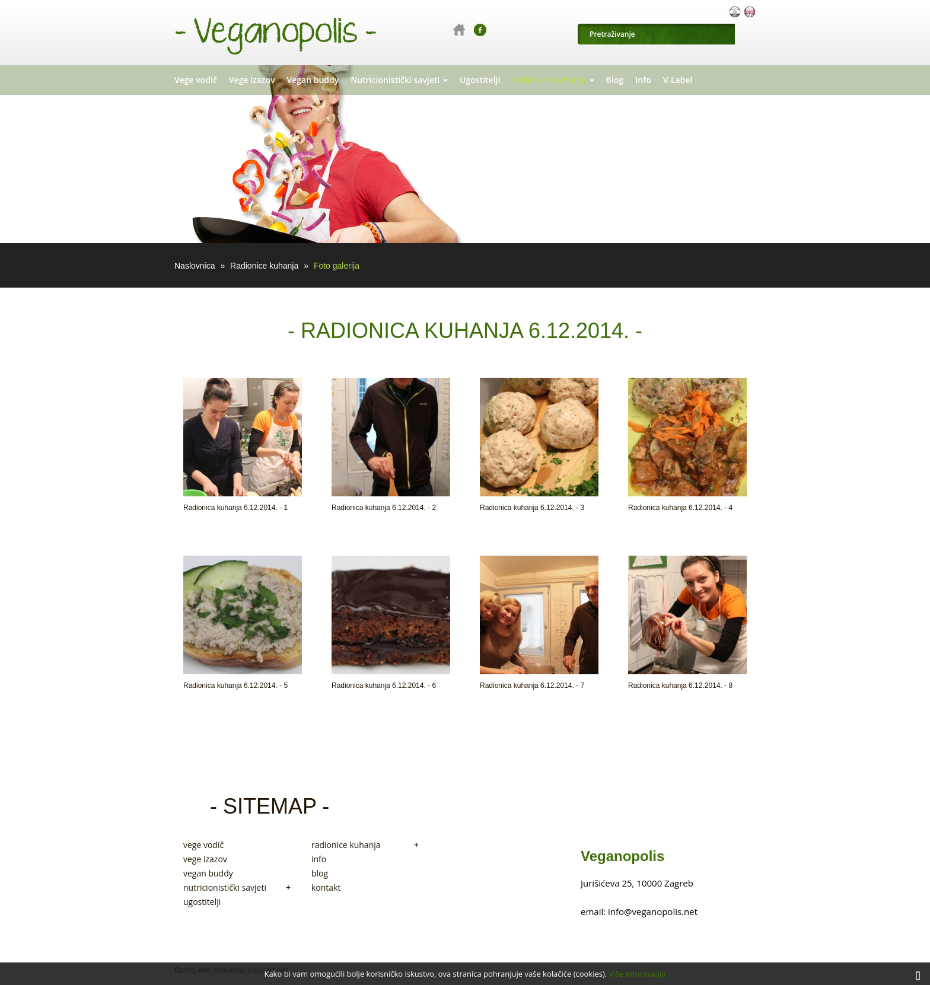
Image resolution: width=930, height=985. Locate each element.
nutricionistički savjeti (237, 888)
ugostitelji (202, 902)
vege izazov (205, 859)
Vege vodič (195, 79)
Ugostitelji (480, 79)
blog (319, 873)
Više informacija (637, 973)
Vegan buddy (313, 79)
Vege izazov (252, 79)
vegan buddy (208, 873)
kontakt (325, 888)
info (318, 859)
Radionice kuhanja (553, 79)
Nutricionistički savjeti (399, 79)
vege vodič (203, 845)
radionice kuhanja (365, 845)
